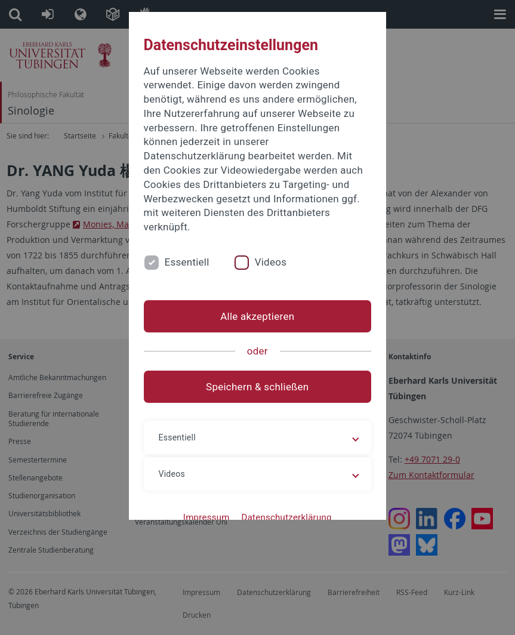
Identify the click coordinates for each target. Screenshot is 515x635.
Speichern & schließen (257, 387)
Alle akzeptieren (257, 316)
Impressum (206, 517)
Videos (271, 262)
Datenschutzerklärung (287, 517)
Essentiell (187, 262)
